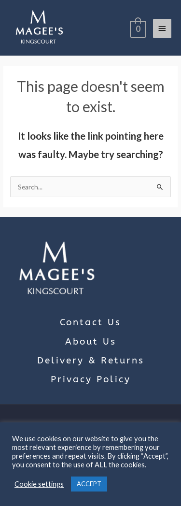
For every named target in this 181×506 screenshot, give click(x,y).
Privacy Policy (91, 379)
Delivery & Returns (90, 360)
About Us (90, 341)
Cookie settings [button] (39, 484)
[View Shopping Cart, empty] (137, 28)
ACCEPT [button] (89, 484)
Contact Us (90, 322)
